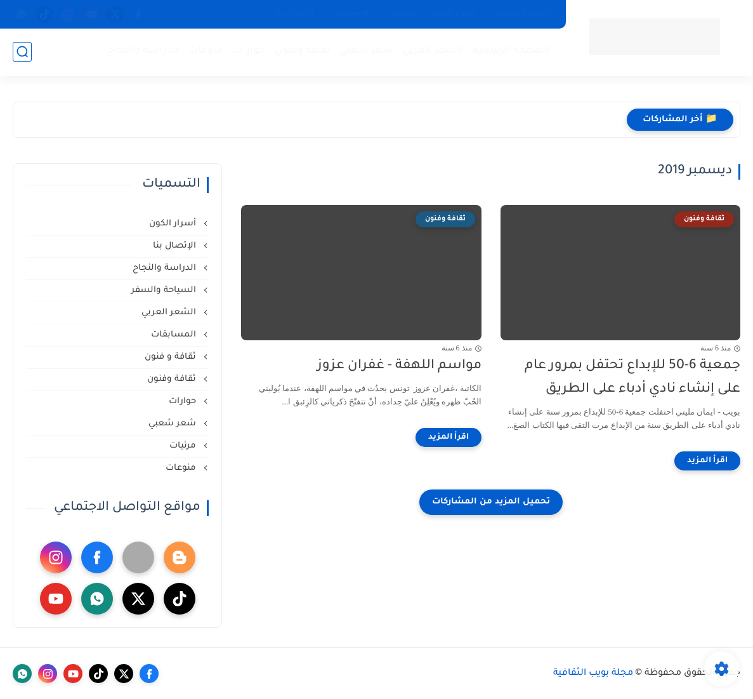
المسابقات (351, 14)
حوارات (249, 51)
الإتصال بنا (294, 14)
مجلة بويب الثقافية (593, 674)
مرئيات (184, 446)
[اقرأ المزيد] (707, 460)
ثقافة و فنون (172, 357)
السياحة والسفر (521, 14)
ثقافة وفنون (302, 51)
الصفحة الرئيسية (511, 51)
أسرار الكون (454, 14)
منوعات (402, 14)
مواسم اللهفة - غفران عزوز (399, 366)
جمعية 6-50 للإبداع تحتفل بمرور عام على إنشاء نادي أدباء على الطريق (632, 378)
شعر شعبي (366, 51)
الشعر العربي (433, 51)
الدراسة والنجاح (143, 51)
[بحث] (22, 52)
